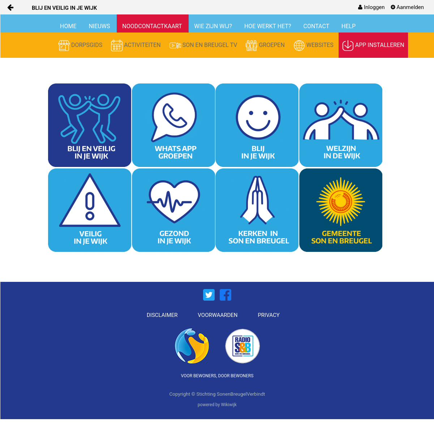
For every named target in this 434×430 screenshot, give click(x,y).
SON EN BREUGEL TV (204, 45)
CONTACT (317, 26)
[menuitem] (371, 7)
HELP (348, 26)
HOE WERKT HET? (268, 26)
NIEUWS (100, 26)
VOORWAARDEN (217, 315)
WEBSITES (314, 45)
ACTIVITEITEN (136, 45)
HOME (69, 26)
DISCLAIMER (162, 315)
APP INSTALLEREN (373, 45)
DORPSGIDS (81, 45)
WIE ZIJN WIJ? (213, 26)
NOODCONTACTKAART (152, 26)
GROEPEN (266, 45)
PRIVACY (268, 315)
